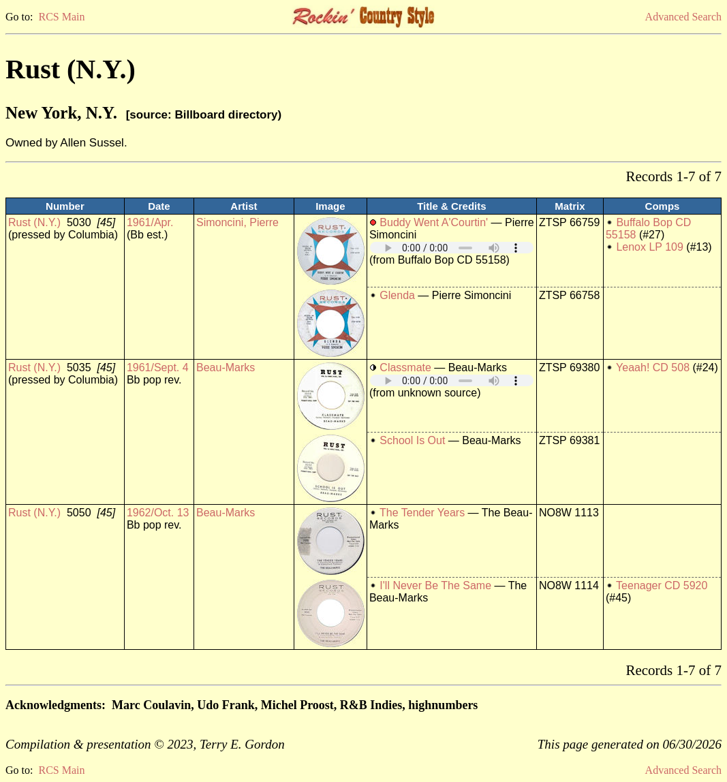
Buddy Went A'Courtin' (434, 222)
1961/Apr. (150, 222)
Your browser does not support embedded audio (451, 247)
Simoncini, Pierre (237, 222)
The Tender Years (422, 512)
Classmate (405, 367)
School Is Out (412, 440)
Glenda (397, 295)
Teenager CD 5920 (661, 585)
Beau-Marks (225, 367)
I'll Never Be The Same (435, 585)
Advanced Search (683, 16)
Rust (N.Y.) (34, 222)
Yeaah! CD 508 (653, 367)
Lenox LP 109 (649, 247)
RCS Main (61, 16)
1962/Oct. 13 (158, 512)
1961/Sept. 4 (158, 367)
